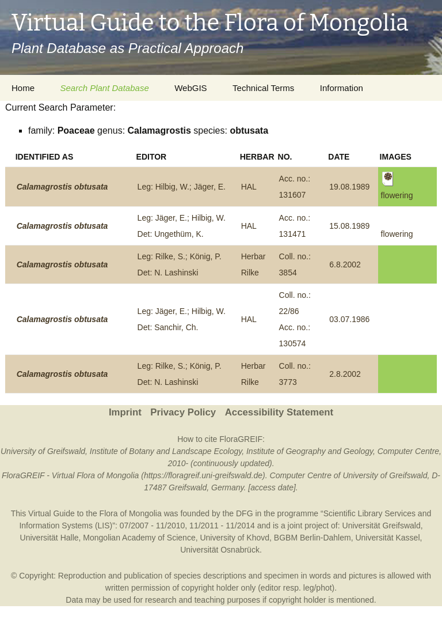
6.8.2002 (345, 264)
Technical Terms (263, 88)
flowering (397, 234)
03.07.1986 (349, 319)
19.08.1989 (349, 186)
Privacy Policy (183, 412)
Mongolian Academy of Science (139, 537)
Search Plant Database (104, 88)
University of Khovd (234, 537)
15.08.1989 (349, 225)
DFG (244, 513)
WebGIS (190, 88)
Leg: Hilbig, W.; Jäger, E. (182, 186)
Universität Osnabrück (220, 549)
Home (23, 88)
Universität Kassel (387, 537)
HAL (249, 186)
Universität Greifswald (381, 525)
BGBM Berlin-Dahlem (312, 537)
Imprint (125, 412)
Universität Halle (49, 537)
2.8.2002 (345, 374)
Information (341, 88)
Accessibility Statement (279, 412)
